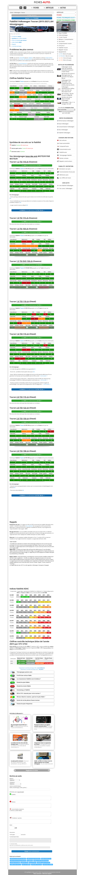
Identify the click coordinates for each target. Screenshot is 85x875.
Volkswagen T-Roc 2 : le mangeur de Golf (68, 103)
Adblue (35, 86)
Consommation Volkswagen (66, 126)
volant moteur (48, 57)
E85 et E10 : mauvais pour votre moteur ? (29, 693)
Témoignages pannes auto (24, 672)
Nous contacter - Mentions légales (43, 873)
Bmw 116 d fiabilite (26, 864)
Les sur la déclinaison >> (32, 165)
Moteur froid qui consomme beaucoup (18, 860)
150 (65, 54)
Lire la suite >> (43, 376)
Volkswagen (17, 12)
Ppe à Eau (29, 99)
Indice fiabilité (17, 42)
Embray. (50, 86)
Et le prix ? (62, 45)
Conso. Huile (22, 94)
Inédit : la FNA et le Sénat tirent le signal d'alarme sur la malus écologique (43, 762)
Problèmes (16, 36)
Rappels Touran (63, 49)
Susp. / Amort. (34, 108)
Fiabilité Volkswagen (64, 132)
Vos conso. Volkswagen (65, 188)
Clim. (11, 103)
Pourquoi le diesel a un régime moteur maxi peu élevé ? (42, 725)
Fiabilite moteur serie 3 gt (15, 864)
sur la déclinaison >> (32, 210)
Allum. (51, 94)
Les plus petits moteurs (17, 761)
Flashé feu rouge (24, 862)
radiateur (30, 57)
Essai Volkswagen (63, 123)
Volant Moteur (42, 86)
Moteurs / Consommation (66, 39)
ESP (15, 116)
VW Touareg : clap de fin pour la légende (67, 94)
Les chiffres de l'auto (65, 178)
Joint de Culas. (13, 94)
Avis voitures (63, 140)
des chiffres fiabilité (19, 38)
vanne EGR (21, 57)
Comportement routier (65, 43)
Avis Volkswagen (63, 129)
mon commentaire (32, 851)
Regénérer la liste (32, 770)
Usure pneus (22, 108)
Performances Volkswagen (66, 120)
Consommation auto (65, 149)
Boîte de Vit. (30, 90)
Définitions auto (63, 175)
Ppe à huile (47, 99)
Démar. (11, 99)
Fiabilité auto (63, 152)
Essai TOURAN (63, 33)
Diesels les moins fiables (24, 686)
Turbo (16, 90)
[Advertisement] (32, 131)
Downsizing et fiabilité (23, 690)
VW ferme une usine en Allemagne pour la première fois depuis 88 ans (68, 76)
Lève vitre (31, 103)
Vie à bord (61, 41)
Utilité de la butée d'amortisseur (33, 858)
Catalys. (26, 86)
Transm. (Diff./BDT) (45, 90)
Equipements (62, 52)
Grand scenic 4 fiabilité (47, 864)
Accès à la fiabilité (19, 40)
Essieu (29, 112)
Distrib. (34, 94)
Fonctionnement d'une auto (67, 172)
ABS (11, 116)
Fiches (11, 12)
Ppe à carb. (37, 99)
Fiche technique (63, 35)
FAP (31, 86)
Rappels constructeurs (65, 161)
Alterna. (46, 94)
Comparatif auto (64, 146)
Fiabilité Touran (63, 47)
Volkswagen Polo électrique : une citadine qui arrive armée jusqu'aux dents (68, 82)
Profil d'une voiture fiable (24, 675)
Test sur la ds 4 (33, 862)
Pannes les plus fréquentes (24, 703)
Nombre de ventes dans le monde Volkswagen (67, 98)
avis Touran (63, 37)
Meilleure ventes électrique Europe (41, 860)
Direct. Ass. (19, 99)
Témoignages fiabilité (65, 155)
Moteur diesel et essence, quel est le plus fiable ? (31, 697)
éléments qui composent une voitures (18, 858)
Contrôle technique (16, 46)
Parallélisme (29, 860)
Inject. (11, 90)
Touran (23, 12)
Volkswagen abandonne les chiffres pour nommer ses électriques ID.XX (68, 89)
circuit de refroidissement (25, 59)
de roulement (29, 526)
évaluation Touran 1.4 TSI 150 (43, 862)
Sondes (25, 103)
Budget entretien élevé (46, 858)
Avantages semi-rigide (14, 862)
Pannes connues (63, 158)
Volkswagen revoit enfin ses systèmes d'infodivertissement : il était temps (68, 69)
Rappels (14, 44)
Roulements (46, 108)
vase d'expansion (23, 63)
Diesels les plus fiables (23, 682)
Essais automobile (64, 143)
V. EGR (21, 86)
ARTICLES (49, 7)
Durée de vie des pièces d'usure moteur (28, 700)
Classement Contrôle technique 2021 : (32, 668)
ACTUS (63, 7)
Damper (29, 94)
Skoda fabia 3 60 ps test (36, 864)
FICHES (36, 7)
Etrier (11, 112)
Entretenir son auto (64, 169)
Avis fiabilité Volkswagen (66, 185)
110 (65, 58)
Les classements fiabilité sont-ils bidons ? (29, 679)
